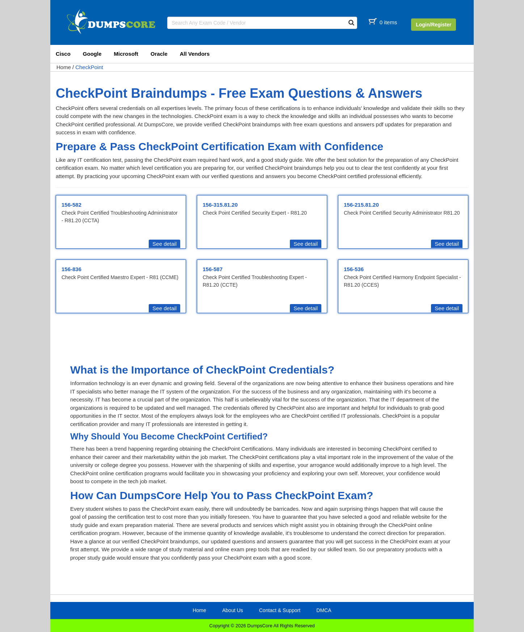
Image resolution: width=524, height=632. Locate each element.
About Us (232, 610)
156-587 (213, 269)
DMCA (323, 610)
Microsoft (126, 54)
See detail (164, 244)
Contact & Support (279, 610)
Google (92, 54)
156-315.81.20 (220, 205)
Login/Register (433, 25)
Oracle (159, 54)
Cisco (63, 54)
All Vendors (195, 54)
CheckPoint (89, 67)
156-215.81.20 (361, 205)
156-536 (354, 269)
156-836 (71, 269)
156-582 (71, 205)
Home (63, 67)
